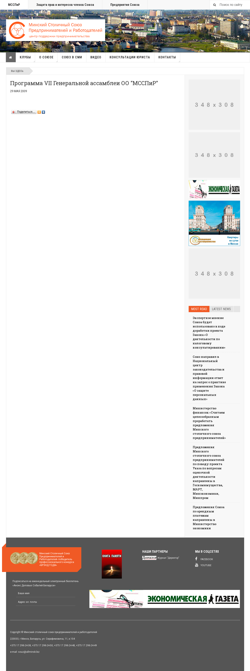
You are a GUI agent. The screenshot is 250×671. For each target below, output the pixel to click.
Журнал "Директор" (168, 557)
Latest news (221, 309)
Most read (199, 309)
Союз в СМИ (72, 57)
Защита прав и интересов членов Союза (65, 5)
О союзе (48, 58)
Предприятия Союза (124, 5)
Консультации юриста (130, 57)
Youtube (203, 565)
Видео (95, 57)
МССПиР (14, 5)
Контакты (169, 58)
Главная (11, 57)
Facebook (204, 559)
